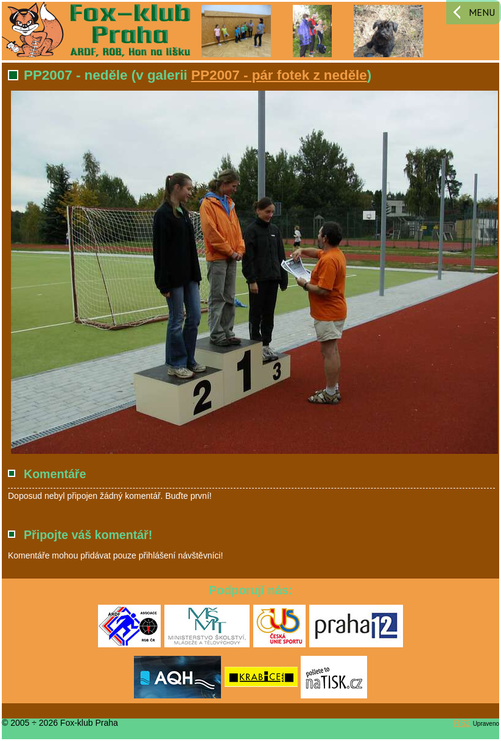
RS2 (462, 723)
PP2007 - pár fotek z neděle (279, 75)
